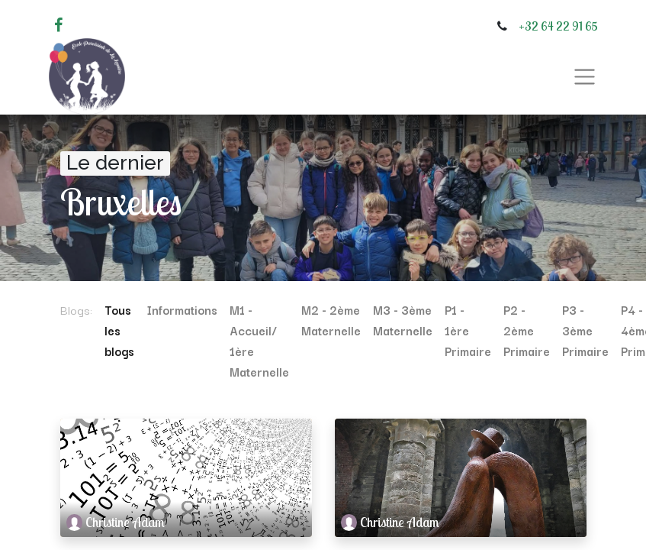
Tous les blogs (119, 330)
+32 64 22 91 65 (558, 26)
